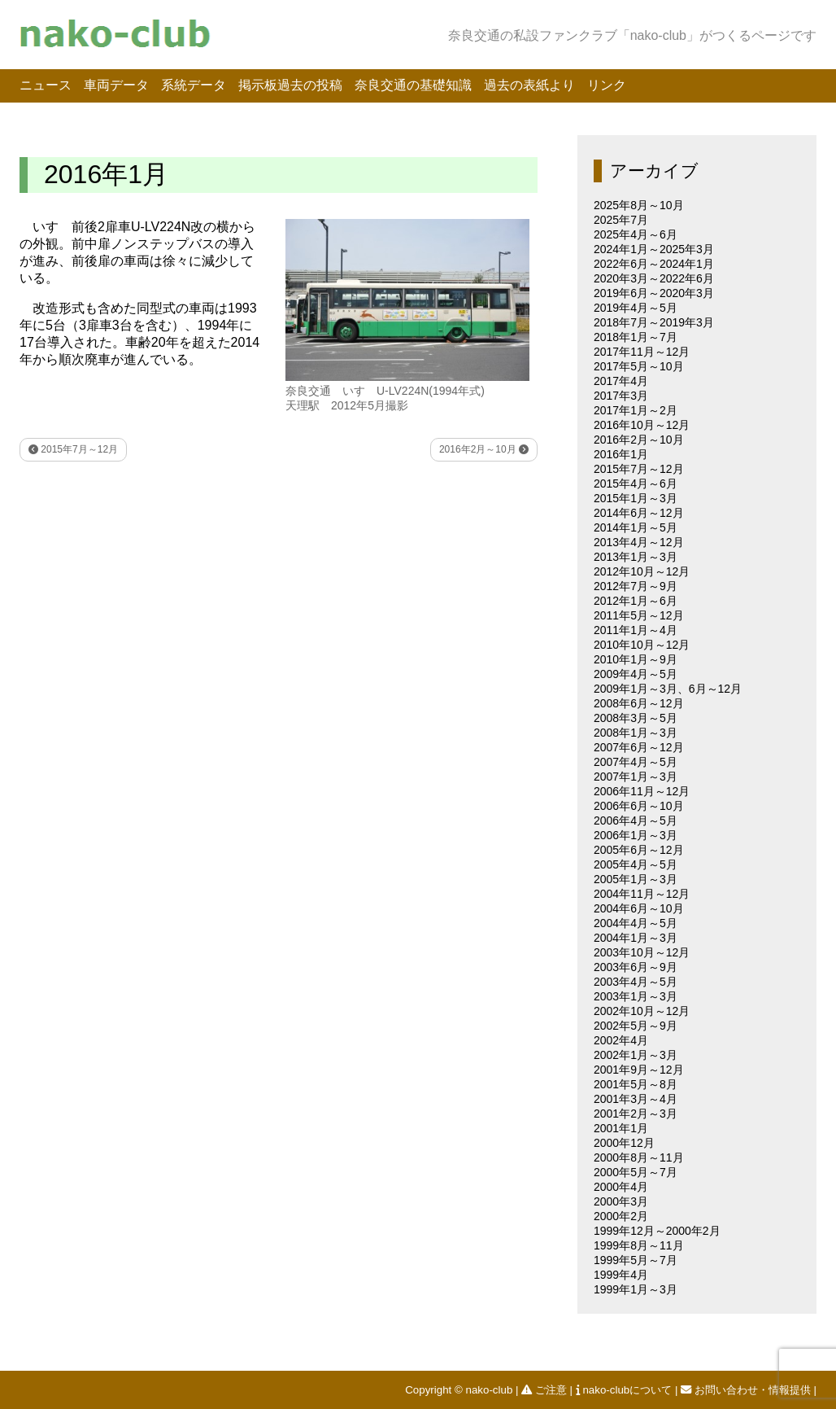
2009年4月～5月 (635, 673)
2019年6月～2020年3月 (654, 293)
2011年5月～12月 (639, 615)
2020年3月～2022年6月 (654, 278)
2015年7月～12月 (73, 449)
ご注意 (545, 1390)
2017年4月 (621, 380)
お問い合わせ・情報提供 (747, 1390)
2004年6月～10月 (639, 908)
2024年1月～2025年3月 (654, 249)
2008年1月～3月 (635, 732)
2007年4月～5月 (635, 761)
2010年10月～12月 (642, 644)
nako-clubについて (625, 1390)
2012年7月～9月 (635, 586)
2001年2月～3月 (635, 1113)
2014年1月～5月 (635, 527)
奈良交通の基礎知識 (413, 85)
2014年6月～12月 (639, 512)
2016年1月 (621, 454)
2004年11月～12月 (642, 893)
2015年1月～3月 (635, 498)
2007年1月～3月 (635, 776)
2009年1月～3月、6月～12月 (668, 688)
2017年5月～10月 (639, 366)
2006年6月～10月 (639, 805)
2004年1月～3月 (635, 937)
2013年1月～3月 (635, 556)
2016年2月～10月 (484, 449)
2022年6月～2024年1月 (654, 263)
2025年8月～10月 (639, 205)
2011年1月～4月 (635, 630)
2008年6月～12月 (639, 703)
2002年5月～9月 (635, 1025)
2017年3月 (621, 395)
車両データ (116, 85)
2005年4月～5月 (635, 864)
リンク (606, 85)
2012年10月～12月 (642, 571)
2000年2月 (621, 1216)
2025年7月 (621, 219)
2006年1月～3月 (635, 835)
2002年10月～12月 (642, 1010)
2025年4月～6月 (635, 234)
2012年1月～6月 (635, 600)
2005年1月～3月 (635, 879)
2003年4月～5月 (635, 981)
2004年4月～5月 (635, 923)
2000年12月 (624, 1142)
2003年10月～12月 (642, 952)
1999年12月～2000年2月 (657, 1230)
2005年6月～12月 (639, 849)
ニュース (46, 85)
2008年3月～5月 (635, 717)
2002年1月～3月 (635, 1054)
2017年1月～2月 (635, 410)
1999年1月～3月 (635, 1289)
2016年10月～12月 (642, 424)
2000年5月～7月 (635, 1172)
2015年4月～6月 (635, 483)
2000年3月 (621, 1201)
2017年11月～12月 (642, 351)
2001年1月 (621, 1128)
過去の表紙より (529, 85)
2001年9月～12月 (639, 1069)
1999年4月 (621, 1274)
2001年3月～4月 (635, 1098)
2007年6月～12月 (639, 747)
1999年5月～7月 (635, 1260)
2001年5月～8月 (635, 1084)
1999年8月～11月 (639, 1245)
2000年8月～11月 (639, 1157)
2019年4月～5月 (635, 307)
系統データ (193, 85)
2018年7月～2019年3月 (654, 322)
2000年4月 (621, 1186)
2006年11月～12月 (642, 791)
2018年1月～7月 (635, 336)
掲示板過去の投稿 (290, 85)
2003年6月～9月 (635, 967)
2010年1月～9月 (635, 659)
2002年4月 (621, 1040)
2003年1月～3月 (635, 996)
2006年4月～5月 (635, 820)
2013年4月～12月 (639, 542)
